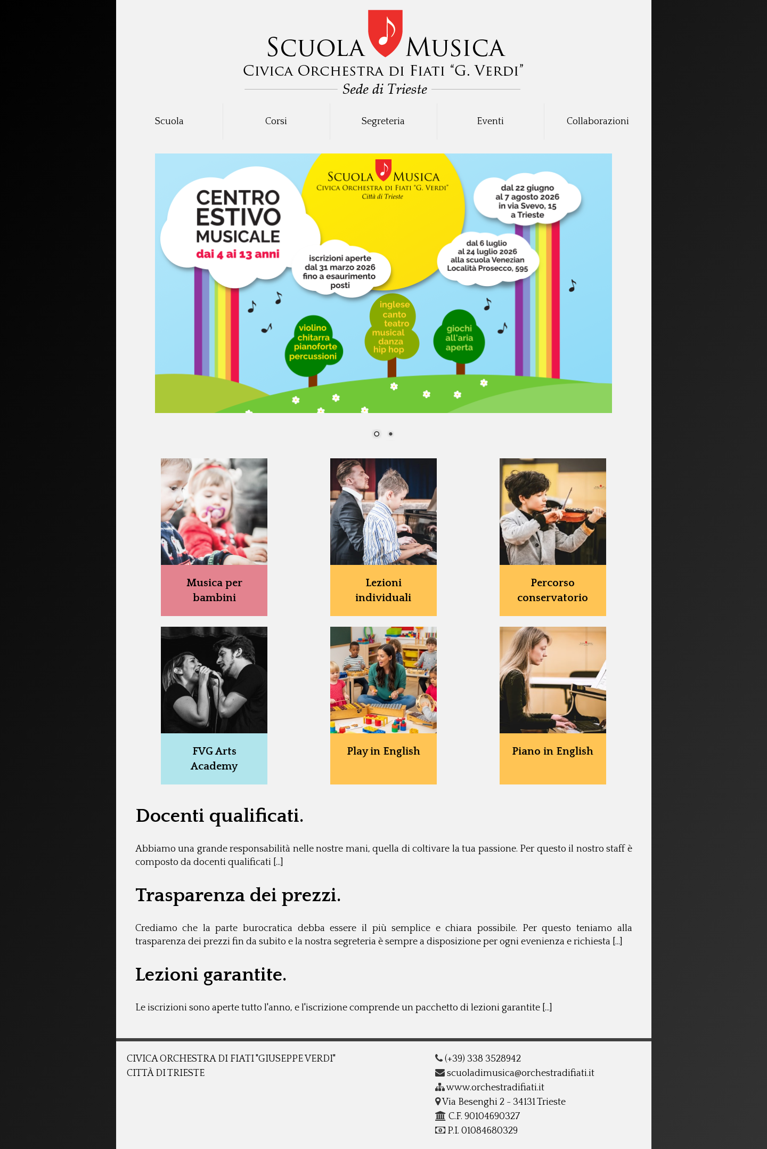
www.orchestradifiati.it (489, 1087)
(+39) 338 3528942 (478, 1059)
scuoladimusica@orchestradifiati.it (514, 1073)
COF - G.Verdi (383, 48)
